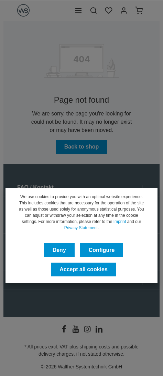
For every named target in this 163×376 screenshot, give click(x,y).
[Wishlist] (109, 10)
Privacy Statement (81, 227)
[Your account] (124, 10)
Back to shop (81, 147)
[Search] (93, 10)
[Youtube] (76, 331)
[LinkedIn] (99, 331)
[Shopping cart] (139, 10)
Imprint (119, 221)
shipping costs (95, 346)
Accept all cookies (83, 269)
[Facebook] (64, 331)
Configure (102, 250)
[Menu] (78, 10)
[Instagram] (88, 331)
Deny (59, 250)
